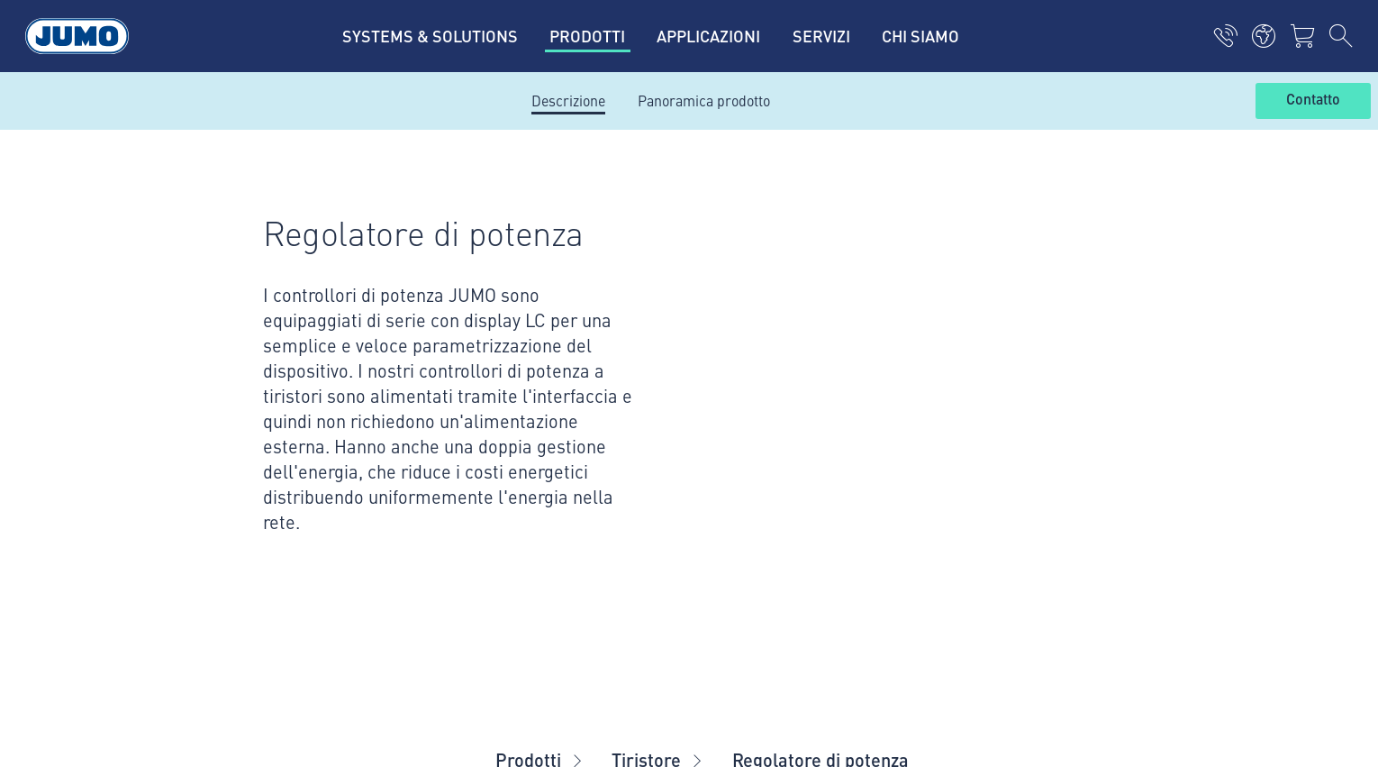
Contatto (1313, 100)
